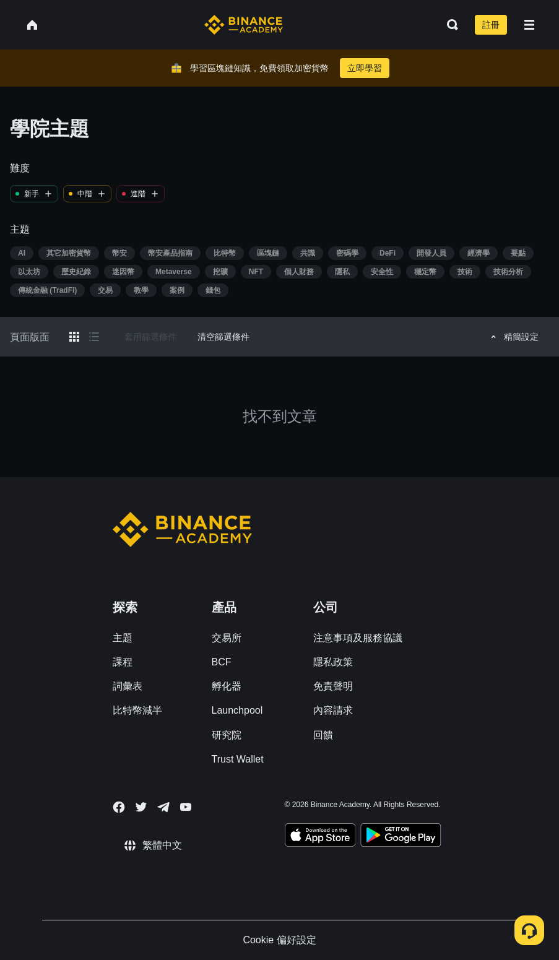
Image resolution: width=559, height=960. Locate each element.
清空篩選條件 (223, 337)
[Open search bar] (449, 25)
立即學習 (364, 68)
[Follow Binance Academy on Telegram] (163, 807)
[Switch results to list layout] (94, 337)
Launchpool (237, 710)
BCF (222, 662)
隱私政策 (333, 662)
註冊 (491, 25)
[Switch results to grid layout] (74, 337)
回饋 (323, 735)
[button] (529, 24)
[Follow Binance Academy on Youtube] (186, 807)
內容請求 (333, 710)
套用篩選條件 (150, 337)
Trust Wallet (238, 759)
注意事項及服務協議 (357, 638)
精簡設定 (513, 337)
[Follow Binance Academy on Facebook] (119, 807)
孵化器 (226, 686)
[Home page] (243, 25)
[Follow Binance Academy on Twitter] (141, 807)
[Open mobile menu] (529, 25)
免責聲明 (333, 686)
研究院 (226, 735)
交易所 (226, 638)
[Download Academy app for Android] (400, 836)
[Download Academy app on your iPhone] (320, 836)
